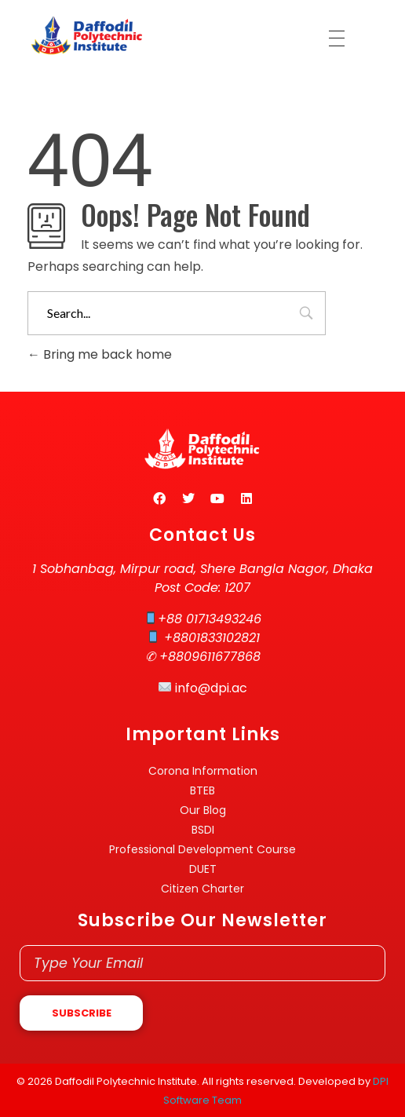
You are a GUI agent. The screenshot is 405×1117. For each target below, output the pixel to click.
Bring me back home (99, 354)
